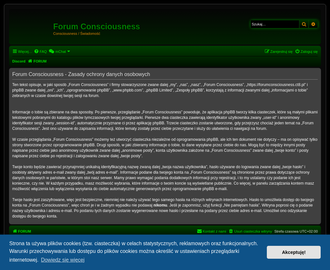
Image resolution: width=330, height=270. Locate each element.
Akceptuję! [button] (294, 252)
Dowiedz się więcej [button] (62, 260)
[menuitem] (40, 51)
